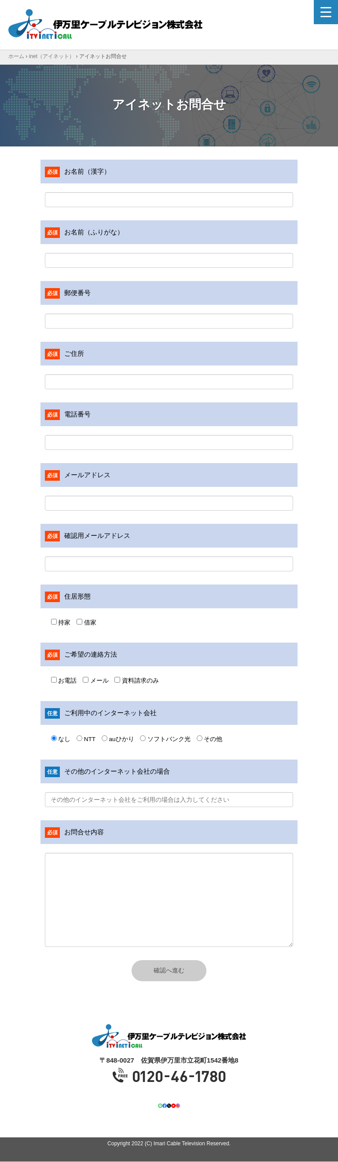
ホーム (16, 56)
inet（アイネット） (51, 56)
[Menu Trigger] (326, 12)
